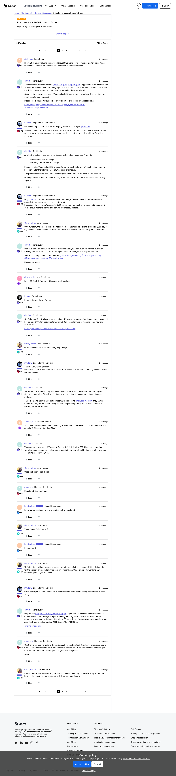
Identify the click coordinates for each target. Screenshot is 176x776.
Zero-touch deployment (104, 733)
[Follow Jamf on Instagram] (31, 742)
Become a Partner (75, 750)
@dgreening (76, 255)
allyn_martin (29, 277)
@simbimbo (65, 255)
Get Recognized (88, 6)
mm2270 (28, 122)
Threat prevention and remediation (146, 742)
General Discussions (33, 6)
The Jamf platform (102, 729)
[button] (150, 6)
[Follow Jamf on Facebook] (37, 742)
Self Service (136, 729)
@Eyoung (28, 258)
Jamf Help (71, 729)
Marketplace (72, 746)
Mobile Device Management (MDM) (109, 738)
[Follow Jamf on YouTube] (26, 743)
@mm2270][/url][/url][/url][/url (66, 85)
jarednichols (29, 506)
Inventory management (104, 746)
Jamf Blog (71, 742)
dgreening (28, 487)
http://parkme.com (84, 401)
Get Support (51, 6)
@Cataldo (86, 255)
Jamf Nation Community (78, 738)
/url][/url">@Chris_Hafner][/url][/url (50, 613)
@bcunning (96, 255)
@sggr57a (47, 258)
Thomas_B (29, 421)
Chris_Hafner (30, 223)
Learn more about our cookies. (136, 758)
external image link (32, 626)
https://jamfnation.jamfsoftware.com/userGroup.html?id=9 (49, 328)
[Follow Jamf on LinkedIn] (21, 742)
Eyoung (27, 296)
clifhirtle (27, 81)
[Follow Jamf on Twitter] (16, 743)
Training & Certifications (77, 733)
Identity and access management (145, 733)
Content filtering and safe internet (145, 746)
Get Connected (69, 6)
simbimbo (28, 59)
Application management (105, 742)
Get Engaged (106, 6)
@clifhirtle (85, 126)
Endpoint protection (139, 738)
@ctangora (38, 258)
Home (16, 13)
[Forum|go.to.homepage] (10, 5)
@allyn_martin (59, 258)
